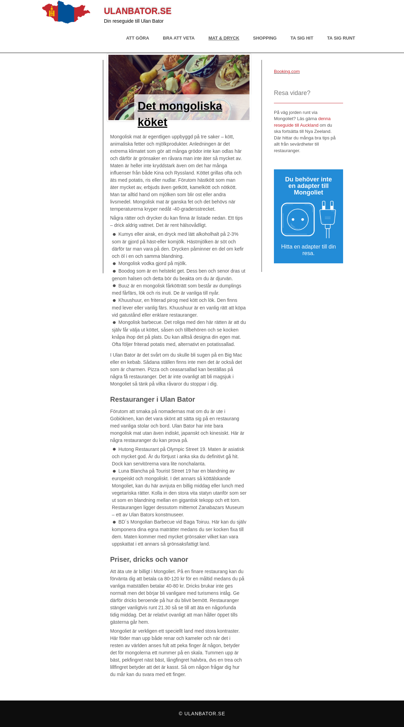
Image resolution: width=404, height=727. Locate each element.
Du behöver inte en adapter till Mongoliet (308, 186)
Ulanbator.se (137, 11)
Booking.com (287, 71)
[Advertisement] (72, 166)
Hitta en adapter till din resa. (308, 250)
